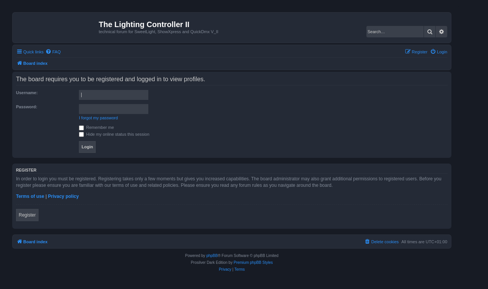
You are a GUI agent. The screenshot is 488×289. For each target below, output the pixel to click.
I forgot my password (98, 118)
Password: (26, 106)
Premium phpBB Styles (253, 262)
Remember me (96, 127)
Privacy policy (63, 196)
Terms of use (30, 196)
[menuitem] (53, 51)
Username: (27, 92)
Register (27, 215)
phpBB (212, 256)
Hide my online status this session (114, 134)
